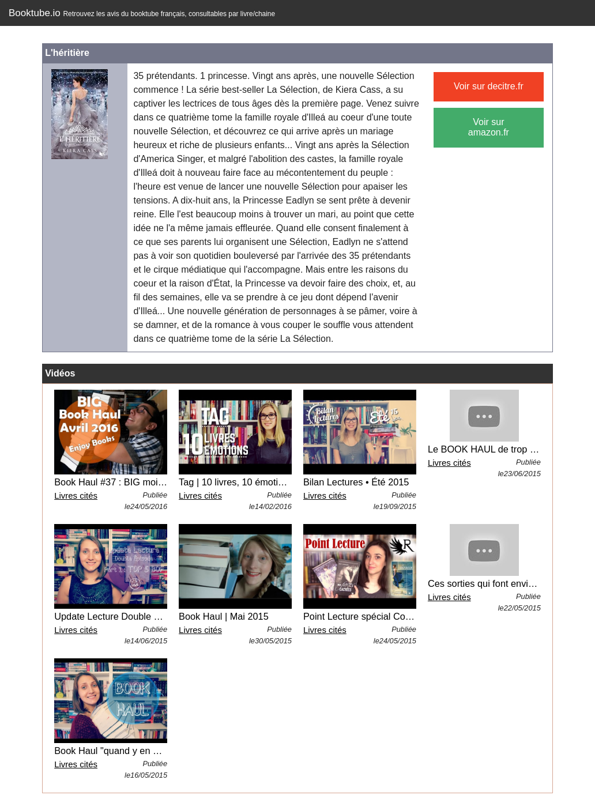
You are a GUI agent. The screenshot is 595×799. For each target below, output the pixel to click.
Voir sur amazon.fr (488, 127)
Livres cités (75, 495)
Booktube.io (142, 12)
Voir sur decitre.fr (489, 86)
